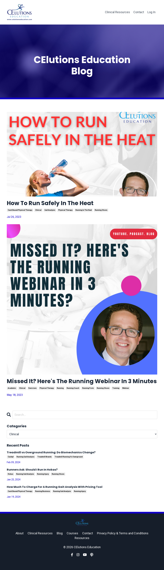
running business (42, 500)
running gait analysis (25, 465)
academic (12, 396)
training (115, 396)
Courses (72, 541)
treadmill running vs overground (69, 465)
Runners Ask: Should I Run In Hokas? (32, 478)
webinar (125, 396)
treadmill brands (44, 465)
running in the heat (83, 211)
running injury (43, 482)
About (20, 541)
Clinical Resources (117, 12)
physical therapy (65, 211)
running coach (73, 396)
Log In (151, 12)
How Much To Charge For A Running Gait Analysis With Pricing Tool (54, 495)
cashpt (11, 465)
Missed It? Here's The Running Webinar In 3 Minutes (73, 385)
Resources (82, 546)
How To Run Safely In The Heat (53, 203)
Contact (138, 12)
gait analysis (50, 211)
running (60, 396)
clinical (38, 211)
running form (88, 396)
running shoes (101, 211)
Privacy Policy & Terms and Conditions (122, 541)
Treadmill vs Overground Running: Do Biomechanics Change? (51, 460)
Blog (60, 541)
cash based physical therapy (20, 211)
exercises (32, 396)
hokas (10, 482)
